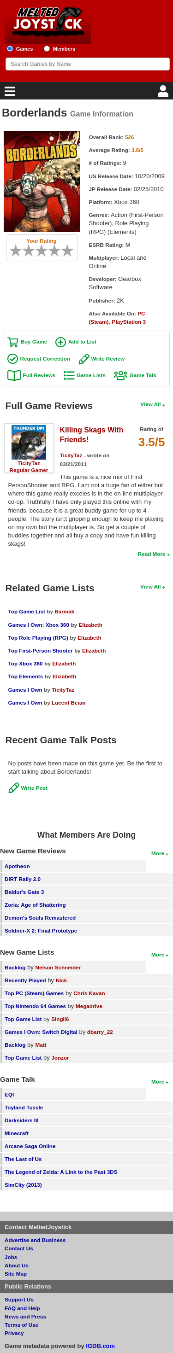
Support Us (19, 1299)
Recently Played (25, 980)
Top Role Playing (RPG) (38, 638)
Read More (152, 554)
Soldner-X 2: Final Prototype (41, 930)
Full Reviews (39, 375)
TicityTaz (29, 463)
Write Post (34, 788)
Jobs (11, 1257)
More (157, 853)
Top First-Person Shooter (40, 650)
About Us (17, 1265)
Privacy (14, 1333)
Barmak (64, 611)
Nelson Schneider (58, 967)
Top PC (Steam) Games (34, 993)
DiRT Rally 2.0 (23, 879)
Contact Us (19, 1248)
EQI (9, 1094)
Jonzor (60, 1058)
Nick (61, 980)
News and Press (25, 1316)
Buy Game (34, 341)
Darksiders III (21, 1120)
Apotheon (17, 866)
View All (150, 404)
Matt (40, 1045)
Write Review (108, 359)
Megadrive (89, 1006)
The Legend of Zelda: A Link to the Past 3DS (61, 1172)
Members (64, 49)
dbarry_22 (100, 1032)
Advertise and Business (35, 1240)
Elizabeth (90, 625)
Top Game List (26, 611)
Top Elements (25, 676)
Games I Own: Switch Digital (41, 1032)
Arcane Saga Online (30, 1146)
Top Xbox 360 (25, 663)
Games (24, 49)
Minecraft (17, 1133)
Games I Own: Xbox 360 (39, 625)
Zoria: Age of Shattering (35, 905)
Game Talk (143, 375)
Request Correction (45, 359)
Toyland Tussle (24, 1107)
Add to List (82, 341)
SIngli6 (60, 1019)
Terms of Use (21, 1325)
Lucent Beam (68, 703)
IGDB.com (100, 1345)
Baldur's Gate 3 (24, 892)
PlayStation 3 (129, 322)
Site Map (16, 1274)
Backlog (15, 967)
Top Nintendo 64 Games (35, 1006)
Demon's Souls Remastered (40, 918)
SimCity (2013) (23, 1185)
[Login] (164, 93)
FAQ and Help (22, 1308)
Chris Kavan (89, 993)
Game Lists (91, 375)
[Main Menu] (9, 93)
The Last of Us (23, 1159)
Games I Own (25, 690)
